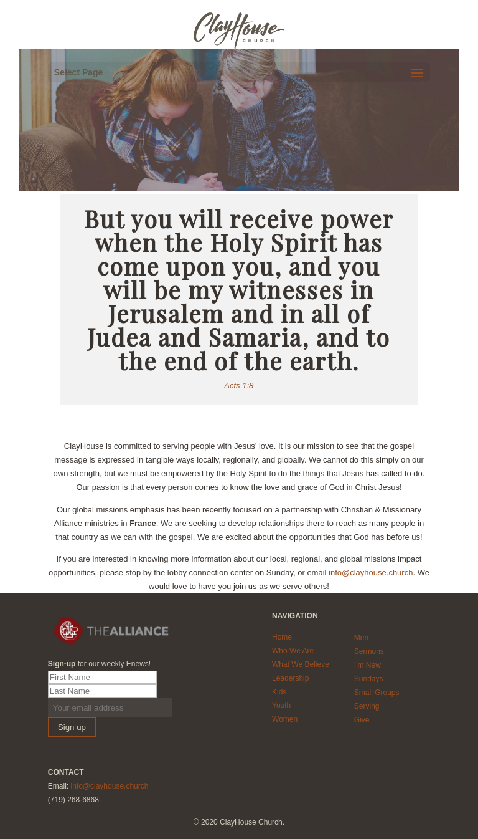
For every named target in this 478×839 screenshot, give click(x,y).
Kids (279, 692)
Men (361, 637)
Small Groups (377, 692)
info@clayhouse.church (371, 572)
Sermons (369, 651)
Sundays (368, 678)
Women (285, 719)
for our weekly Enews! (99, 663)
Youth (281, 705)
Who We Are (293, 650)
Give (362, 720)
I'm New (367, 665)
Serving (367, 706)
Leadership (290, 678)
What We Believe (300, 664)
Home (282, 637)
